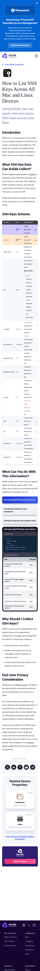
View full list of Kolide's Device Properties (20, 837)
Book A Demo (20, 861)
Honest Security (21, 684)
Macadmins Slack (29, 952)
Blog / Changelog (29, 939)
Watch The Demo (10, 937)
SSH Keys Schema (16, 214)
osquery (32, 174)
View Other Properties (13, 65)
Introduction (11, 132)
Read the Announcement (20, 45)
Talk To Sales (9, 941)
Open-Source (29, 946)
